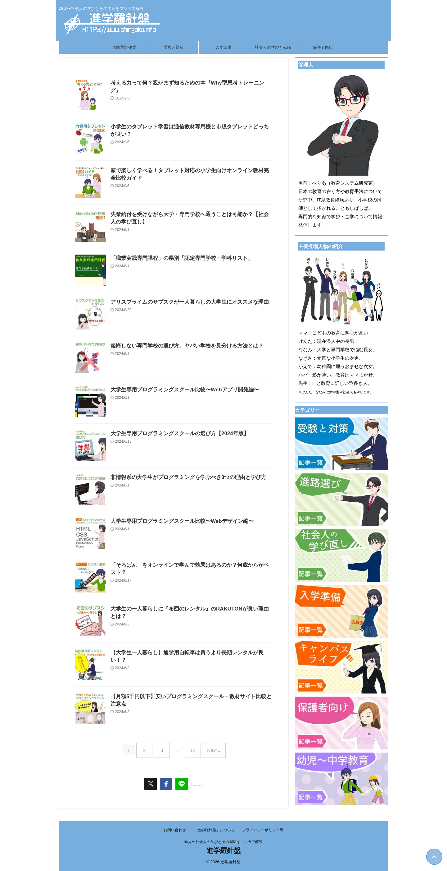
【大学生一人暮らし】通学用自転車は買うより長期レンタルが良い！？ (190, 653)
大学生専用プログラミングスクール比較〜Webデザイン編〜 (178, 521)
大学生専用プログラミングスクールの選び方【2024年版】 (176, 433)
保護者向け (323, 47)
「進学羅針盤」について (214, 830)
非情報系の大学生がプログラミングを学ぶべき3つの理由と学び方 (184, 477)
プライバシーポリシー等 (262, 830)
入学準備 (223, 47)
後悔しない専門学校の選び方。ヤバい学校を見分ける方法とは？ (183, 346)
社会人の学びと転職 (273, 47)
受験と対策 (174, 47)
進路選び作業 (124, 47)
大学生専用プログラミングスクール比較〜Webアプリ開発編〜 (180, 390)
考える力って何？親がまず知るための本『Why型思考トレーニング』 (188, 83)
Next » (209, 747)
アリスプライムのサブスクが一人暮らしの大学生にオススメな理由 (185, 302)
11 (191, 747)
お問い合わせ (175, 830)
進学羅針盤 (223, 851)
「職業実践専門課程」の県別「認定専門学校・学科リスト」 (178, 258)
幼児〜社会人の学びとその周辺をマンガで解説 (223, 842)
